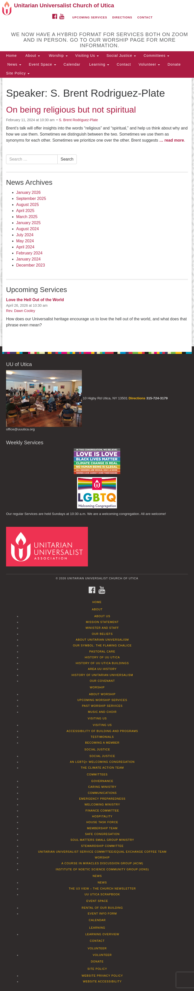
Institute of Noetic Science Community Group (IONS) (102, 869)
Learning (98, 64)
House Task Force (102, 822)
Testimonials (102, 736)
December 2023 (30, 265)
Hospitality (102, 816)
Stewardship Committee (102, 845)
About (32, 56)
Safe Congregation (102, 834)
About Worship (102, 694)
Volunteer (149, 64)
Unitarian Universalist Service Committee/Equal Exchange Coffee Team (102, 851)
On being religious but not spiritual (71, 109)
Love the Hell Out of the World (35, 300)
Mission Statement (102, 621)
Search (67, 159)
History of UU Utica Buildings (102, 663)
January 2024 (28, 259)
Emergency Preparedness (102, 798)
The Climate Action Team (102, 767)
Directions (122, 17)
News (13, 64)
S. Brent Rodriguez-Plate (78, 120)
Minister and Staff (102, 627)
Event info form (102, 913)
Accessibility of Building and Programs (102, 731)
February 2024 (29, 253)
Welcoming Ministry (102, 804)
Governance (102, 781)
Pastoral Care (102, 651)
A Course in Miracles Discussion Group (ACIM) (102, 863)
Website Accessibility (102, 981)
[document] (97, 212)
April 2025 (25, 210)
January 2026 (28, 192)
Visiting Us (87, 56)
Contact (145, 17)
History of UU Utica (102, 657)
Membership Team (102, 828)
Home (11, 56)
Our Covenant (102, 680)
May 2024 (25, 241)
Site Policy (18, 73)
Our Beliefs (102, 633)
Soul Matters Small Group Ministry (102, 839)
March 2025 (27, 217)
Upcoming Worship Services (102, 699)
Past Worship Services (102, 705)
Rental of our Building (102, 907)
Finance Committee (102, 810)
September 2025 (31, 198)
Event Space (42, 64)
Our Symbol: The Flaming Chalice (102, 645)
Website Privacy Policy (102, 975)
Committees (156, 56)
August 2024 (27, 229)
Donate (174, 64)
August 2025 (27, 204)
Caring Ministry (102, 786)
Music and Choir (102, 711)
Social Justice (121, 56)
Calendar (72, 64)
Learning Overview (102, 934)
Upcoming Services (89, 17)
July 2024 (25, 235)
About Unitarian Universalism (102, 639)
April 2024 (25, 247)
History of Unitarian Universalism (102, 674)
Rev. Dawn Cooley (20, 311)
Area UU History (102, 668)
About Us (102, 616)
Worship (57, 56)
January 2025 (28, 223)
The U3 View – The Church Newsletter (102, 888)
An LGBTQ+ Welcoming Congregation (102, 761)
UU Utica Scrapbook (102, 894)
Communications (102, 792)
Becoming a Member (102, 742)
